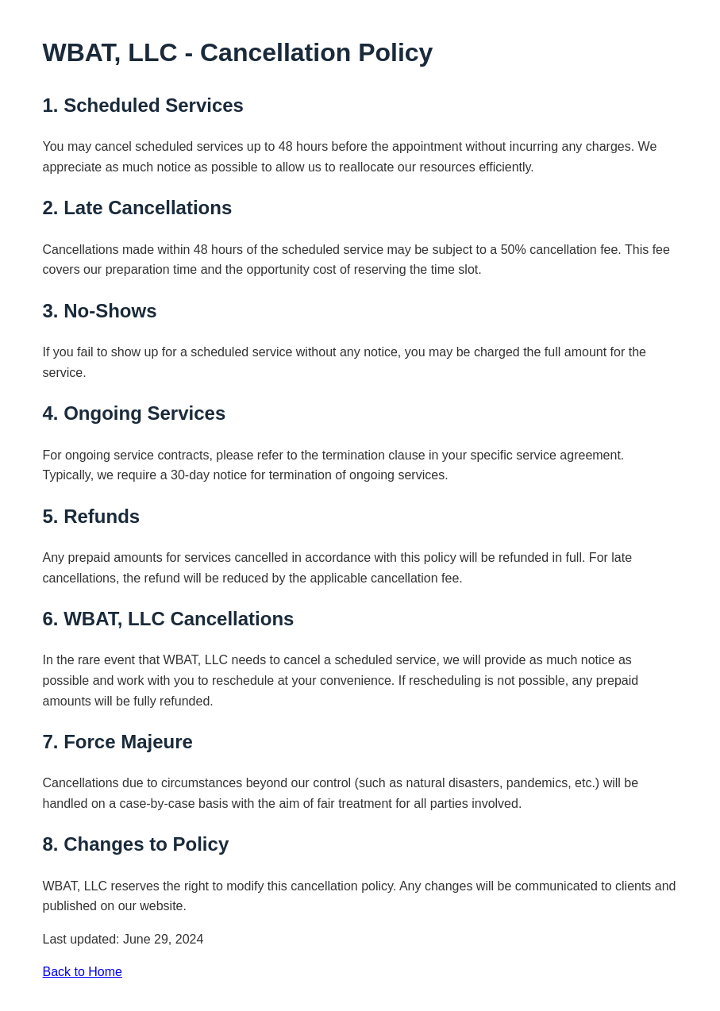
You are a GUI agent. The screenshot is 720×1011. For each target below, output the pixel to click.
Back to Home (82, 971)
